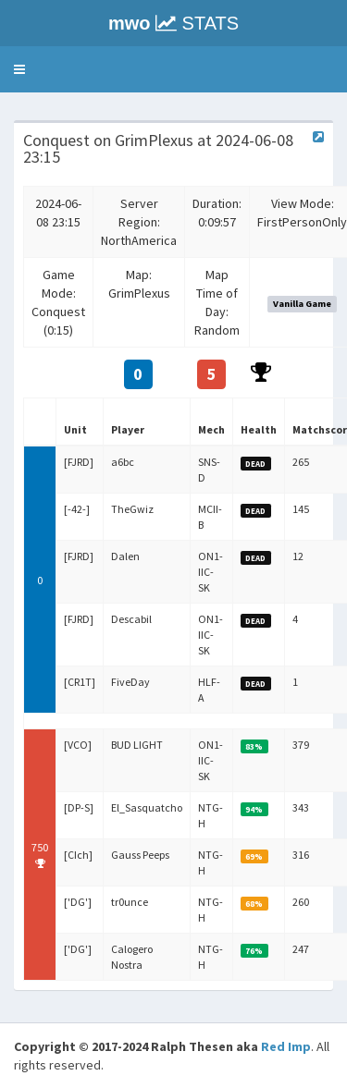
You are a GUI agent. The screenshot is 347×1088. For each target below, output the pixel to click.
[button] (19, 69)
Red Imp (286, 1046)
